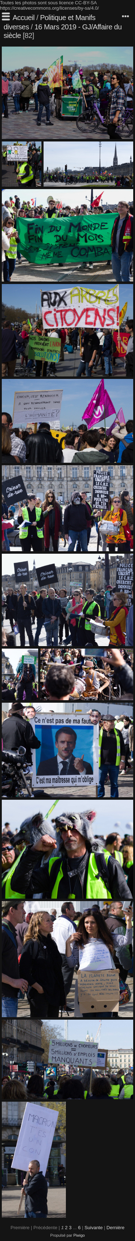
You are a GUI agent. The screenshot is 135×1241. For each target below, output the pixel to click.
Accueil (24, 17)
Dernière (116, 1227)
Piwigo (79, 1235)
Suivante (94, 1227)
